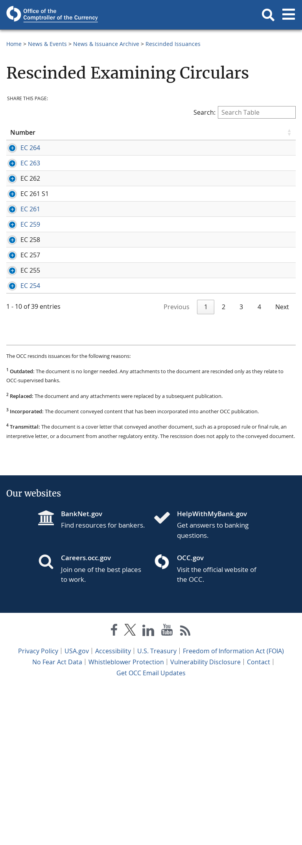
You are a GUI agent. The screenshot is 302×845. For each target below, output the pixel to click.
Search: (244, 112)
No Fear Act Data (57, 817)
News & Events (47, 44)
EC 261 (20, 269)
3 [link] (241, 462)
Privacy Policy (38, 806)
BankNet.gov (81, 669)
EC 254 (20, 424)
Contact (258, 817)
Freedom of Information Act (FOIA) (233, 806)
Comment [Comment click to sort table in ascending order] (228, 132)
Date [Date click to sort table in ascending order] (75, 132)
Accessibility (113, 806)
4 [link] (259, 462)
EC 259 (20, 310)
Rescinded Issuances (173, 44)
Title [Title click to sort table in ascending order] (132, 132)
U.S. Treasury (157, 806)
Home (14, 44)
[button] (268, 14)
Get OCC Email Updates (151, 828)
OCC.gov (190, 713)
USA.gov (76, 806)
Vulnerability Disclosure (205, 817)
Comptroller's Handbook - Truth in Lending (251, 217)
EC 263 (20, 180)
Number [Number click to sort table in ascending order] (22, 132)
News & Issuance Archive (106, 44)
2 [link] (223, 462)
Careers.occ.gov (86, 713)
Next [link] (282, 462)
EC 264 (20, 147)
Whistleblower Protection (126, 817)
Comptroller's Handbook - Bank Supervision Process (251, 347)
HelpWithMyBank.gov (212, 669)
